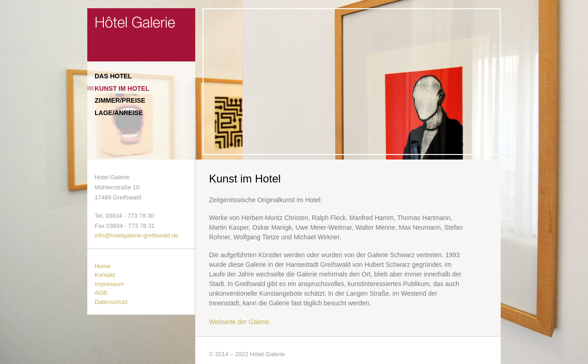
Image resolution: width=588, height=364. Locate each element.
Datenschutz (111, 301)
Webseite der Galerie (239, 321)
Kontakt (105, 274)
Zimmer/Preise (120, 100)
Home (103, 266)
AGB (101, 292)
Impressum (109, 284)
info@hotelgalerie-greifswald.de (136, 235)
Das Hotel (113, 76)
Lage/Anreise (119, 112)
